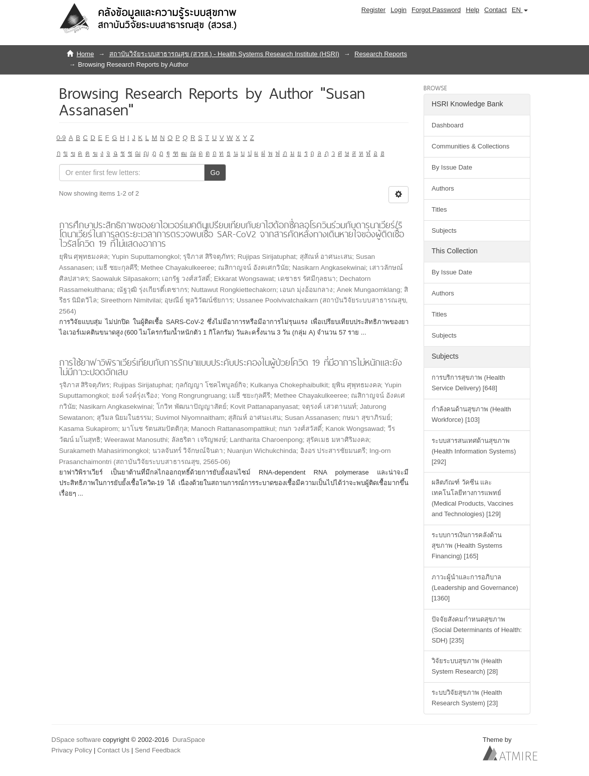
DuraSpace (188, 739)
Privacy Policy (72, 750)
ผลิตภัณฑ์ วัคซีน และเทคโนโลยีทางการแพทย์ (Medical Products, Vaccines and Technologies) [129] (472, 498)
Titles (439, 209)
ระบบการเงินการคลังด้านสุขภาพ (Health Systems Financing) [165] (467, 545)
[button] (519, 10)
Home (85, 54)
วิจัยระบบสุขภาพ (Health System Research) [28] (467, 666)
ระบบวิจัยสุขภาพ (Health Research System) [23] (467, 698)
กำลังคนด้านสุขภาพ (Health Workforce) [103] (471, 414)
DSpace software (76, 739)
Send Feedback (157, 750)
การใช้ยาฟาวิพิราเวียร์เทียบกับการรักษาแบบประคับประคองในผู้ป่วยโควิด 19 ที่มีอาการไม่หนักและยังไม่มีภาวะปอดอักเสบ (230, 367)
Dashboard (448, 125)
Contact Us (113, 750)
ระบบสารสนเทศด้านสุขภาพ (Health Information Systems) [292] (474, 451)
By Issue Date (452, 167)
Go (215, 173)
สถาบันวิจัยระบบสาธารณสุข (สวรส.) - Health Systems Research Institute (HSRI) (224, 54)
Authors (443, 188)
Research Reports (380, 54)
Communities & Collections (470, 146)
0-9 (61, 137)
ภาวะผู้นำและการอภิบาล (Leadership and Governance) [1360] (475, 587)
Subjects (444, 230)
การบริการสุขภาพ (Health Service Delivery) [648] (468, 383)
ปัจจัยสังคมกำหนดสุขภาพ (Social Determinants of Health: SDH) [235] (477, 629)
